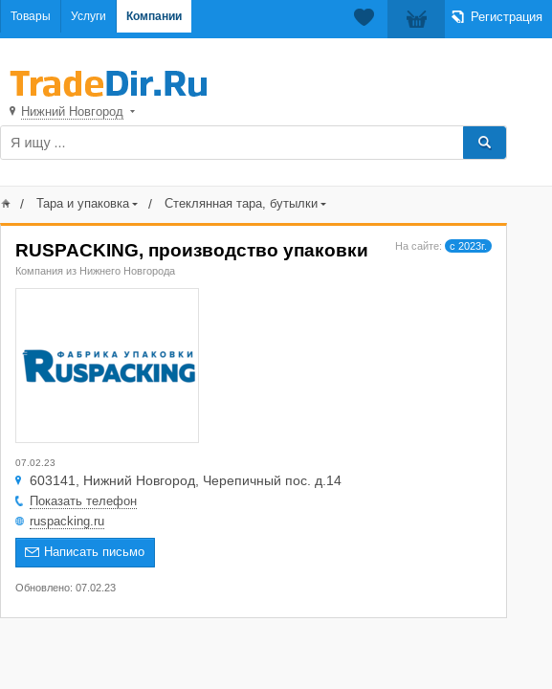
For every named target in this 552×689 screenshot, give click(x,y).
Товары (31, 16)
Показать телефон (83, 501)
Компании (154, 16)
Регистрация (506, 17)
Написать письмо (94, 552)
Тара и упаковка (82, 203)
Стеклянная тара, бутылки (241, 203)
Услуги (88, 16)
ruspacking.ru (67, 521)
